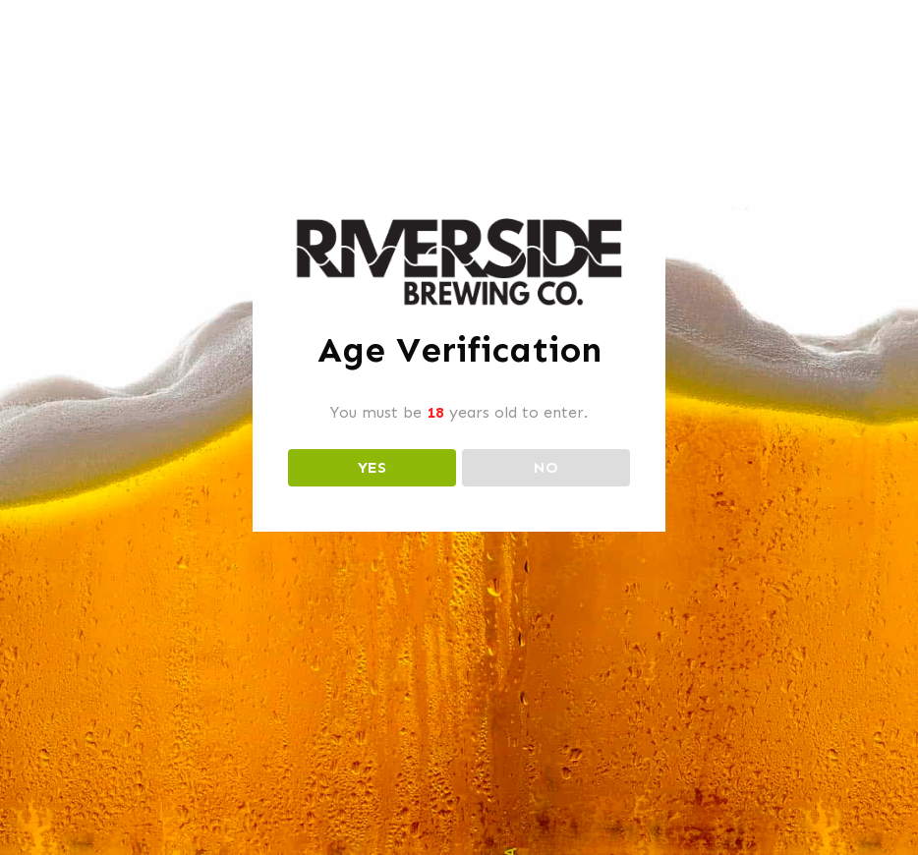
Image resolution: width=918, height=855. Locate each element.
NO (546, 467)
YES (372, 467)
